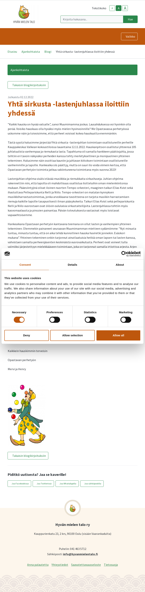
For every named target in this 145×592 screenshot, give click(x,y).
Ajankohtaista (31, 51)
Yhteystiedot (60, 564)
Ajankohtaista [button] (20, 70)
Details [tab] (72, 264)
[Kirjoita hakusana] (91, 19)
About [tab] (120, 264)
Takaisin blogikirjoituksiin (29, 85)
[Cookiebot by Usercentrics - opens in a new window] (124, 254)
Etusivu (12, 51)
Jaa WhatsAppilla (67, 483)
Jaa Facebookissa (20, 483)
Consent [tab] (25, 264)
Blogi (47, 51)
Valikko (130, 36)
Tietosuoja (111, 564)
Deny (26, 335)
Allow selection (72, 335)
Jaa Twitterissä (44, 483)
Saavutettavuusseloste (86, 564)
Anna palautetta (38, 564)
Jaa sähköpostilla (92, 483)
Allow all (118, 335)
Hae (130, 19)
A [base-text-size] (119, 8)
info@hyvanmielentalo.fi (80, 554)
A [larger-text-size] (125, 8)
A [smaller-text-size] (112, 8)
